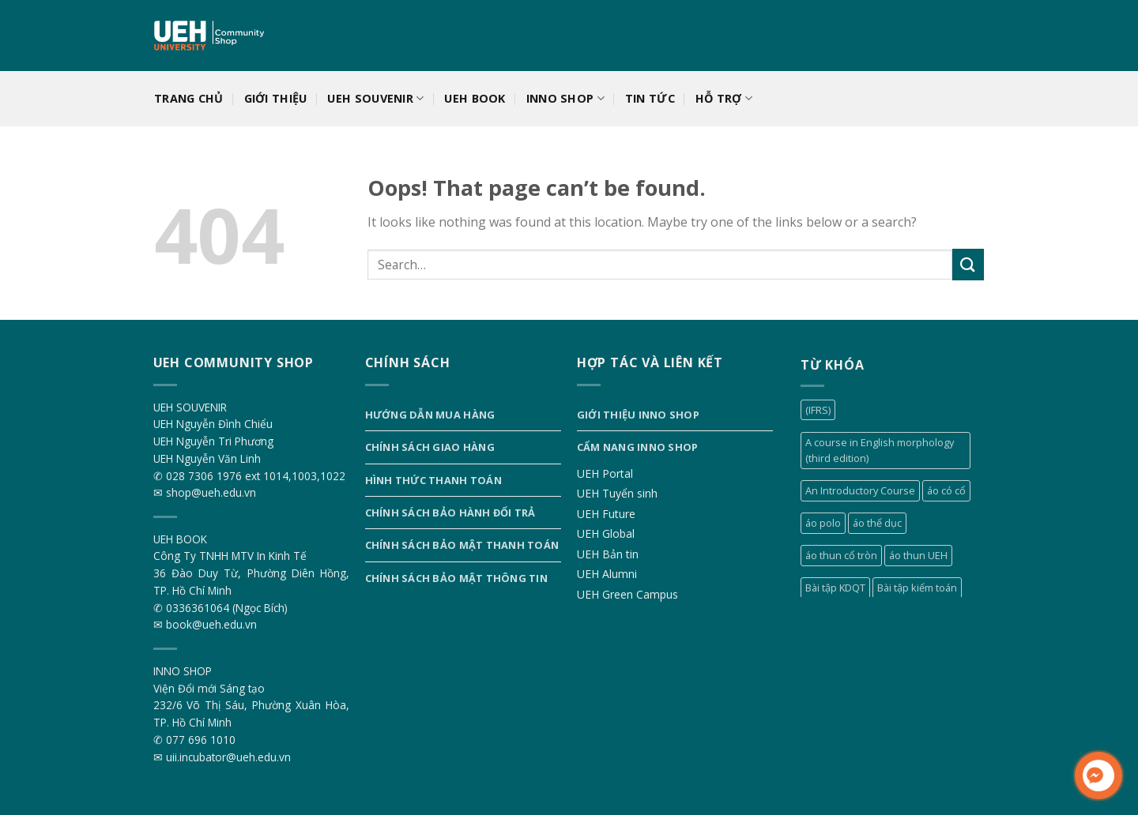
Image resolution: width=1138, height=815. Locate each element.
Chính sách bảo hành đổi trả (450, 512)
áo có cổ (946, 490)
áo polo (823, 523)
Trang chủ (189, 98)
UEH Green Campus (627, 594)
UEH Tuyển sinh (617, 493)
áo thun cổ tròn (841, 555)
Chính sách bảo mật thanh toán (462, 545)
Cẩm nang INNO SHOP (638, 447)
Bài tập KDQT (835, 587)
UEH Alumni (607, 573)
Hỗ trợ (723, 99)
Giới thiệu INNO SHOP (638, 415)
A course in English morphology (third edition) (879, 450)
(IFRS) (818, 410)
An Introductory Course (860, 490)
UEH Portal (605, 473)
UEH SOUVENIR (375, 99)
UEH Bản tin (608, 553)
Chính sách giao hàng (430, 447)
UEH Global (606, 533)
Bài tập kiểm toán (917, 587)
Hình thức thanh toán (433, 480)
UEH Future (606, 513)
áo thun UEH (918, 555)
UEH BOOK (474, 98)
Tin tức (650, 98)
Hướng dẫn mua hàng (430, 415)
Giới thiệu (275, 98)
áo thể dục (877, 523)
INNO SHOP (565, 99)
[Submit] (968, 264)
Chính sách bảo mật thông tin (456, 578)
